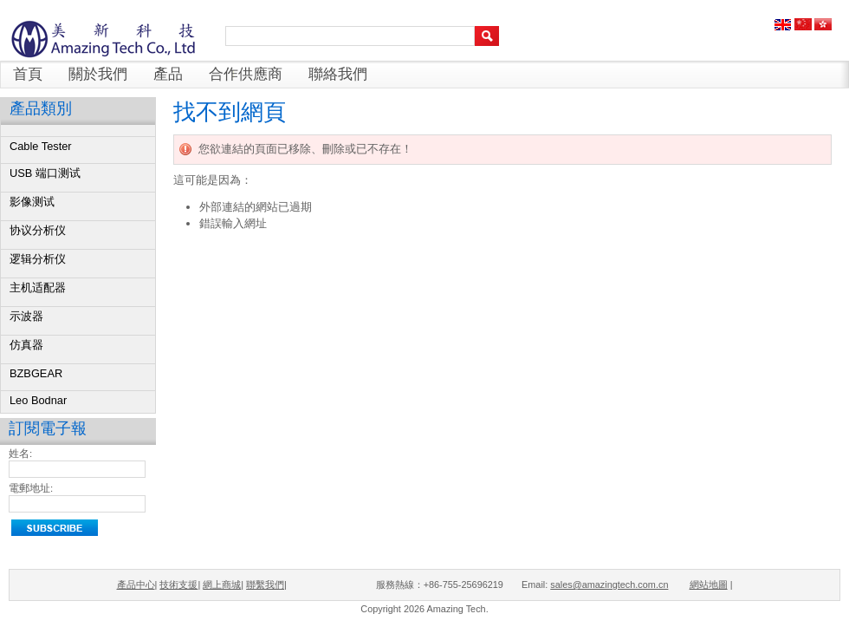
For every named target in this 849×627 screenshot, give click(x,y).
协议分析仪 (38, 230)
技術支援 (178, 584)
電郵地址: (31, 488)
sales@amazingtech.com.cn (609, 584)
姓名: (20, 453)
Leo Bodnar (38, 400)
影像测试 (32, 201)
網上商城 (222, 584)
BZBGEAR (36, 373)
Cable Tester (41, 146)
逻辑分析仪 (38, 258)
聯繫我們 (265, 584)
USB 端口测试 (45, 173)
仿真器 (26, 344)
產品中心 (136, 584)
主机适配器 (38, 287)
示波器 (26, 316)
